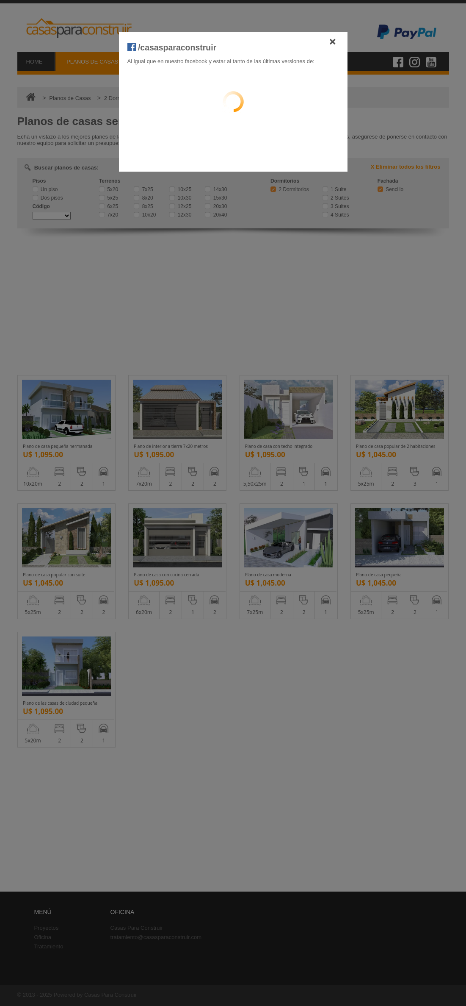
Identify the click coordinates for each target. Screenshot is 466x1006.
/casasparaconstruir (172, 47)
